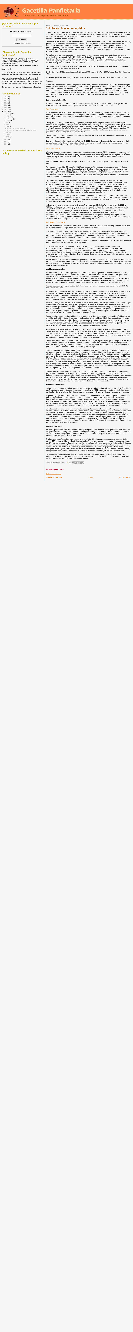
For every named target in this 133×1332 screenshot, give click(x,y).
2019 (6, 97)
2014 (6, 105)
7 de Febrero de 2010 (54, 109)
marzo (8, 134)
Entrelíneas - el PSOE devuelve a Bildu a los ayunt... (21, 130)
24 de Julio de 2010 (53, 148)
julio (7, 122)
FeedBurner (26, 44)
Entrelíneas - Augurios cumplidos (15, 128)
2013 (6, 107)
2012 (6, 109)
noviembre (9, 115)
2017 (6, 101)
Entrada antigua (125, 477)
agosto (8, 121)
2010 (6, 140)
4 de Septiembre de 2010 (55, 222)
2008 (6, 144)
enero (8, 138)
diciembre (9, 113)
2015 (6, 103)
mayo (8, 126)
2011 (6, 111)
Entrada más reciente (54, 477)
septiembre (9, 119)
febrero (8, 136)
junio (7, 124)
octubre (8, 117)
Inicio (90, 477)
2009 (6, 142)
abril (7, 132)
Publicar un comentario (53, 474)
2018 (6, 99)
